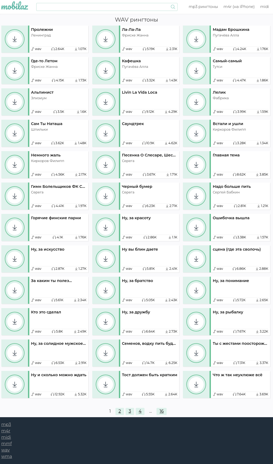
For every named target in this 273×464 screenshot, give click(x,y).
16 (161, 411)
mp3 (203, 6)
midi (264, 6)
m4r (239, 6)
